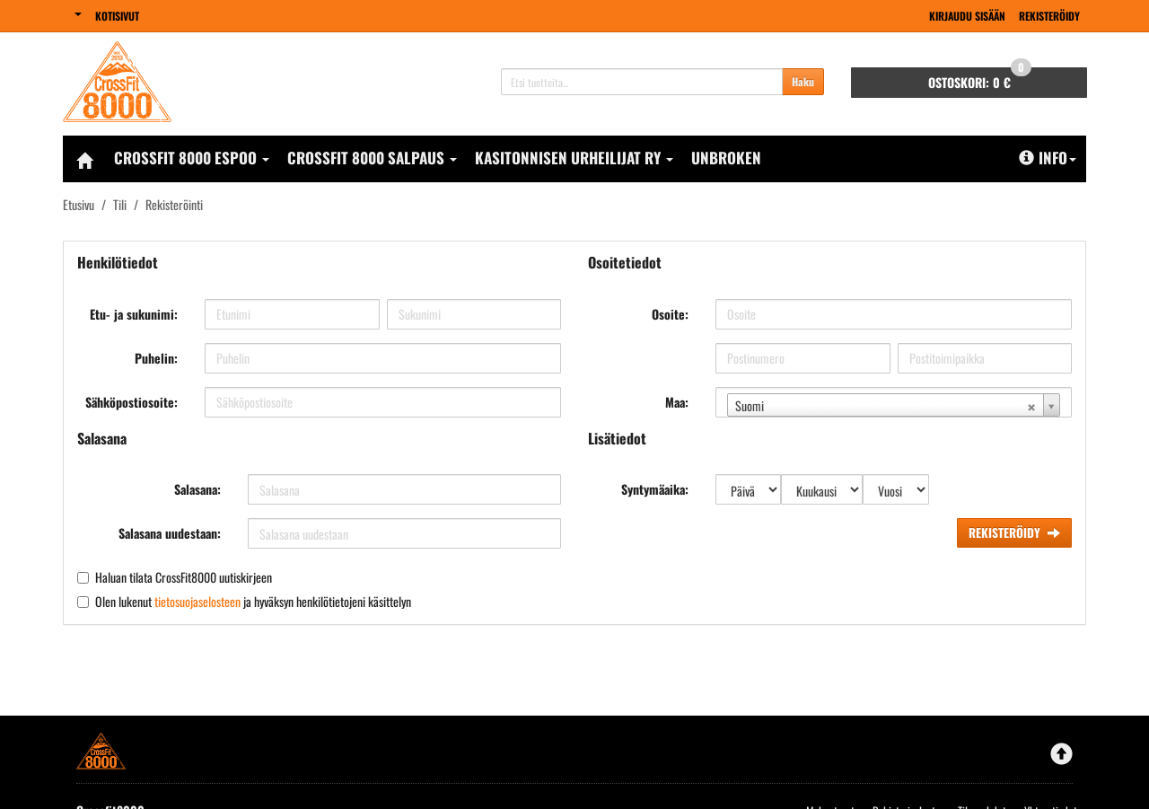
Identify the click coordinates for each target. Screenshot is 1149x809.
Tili (120, 204)
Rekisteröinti (174, 204)
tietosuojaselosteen (197, 601)
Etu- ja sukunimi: (134, 313)
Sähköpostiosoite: (131, 401)
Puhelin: (156, 357)
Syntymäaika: (655, 488)
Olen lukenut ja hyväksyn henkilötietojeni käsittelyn (253, 601)
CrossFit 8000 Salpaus (372, 157)
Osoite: (670, 313)
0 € (979, 79)
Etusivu (78, 204)
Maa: (677, 401)
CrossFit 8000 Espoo (191, 157)
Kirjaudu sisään (967, 15)
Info (1047, 157)
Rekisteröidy (1049, 15)
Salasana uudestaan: (169, 532)
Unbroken (726, 157)
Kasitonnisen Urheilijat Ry (574, 157)
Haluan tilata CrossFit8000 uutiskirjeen (183, 576)
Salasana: (197, 488)
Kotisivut (117, 15)
